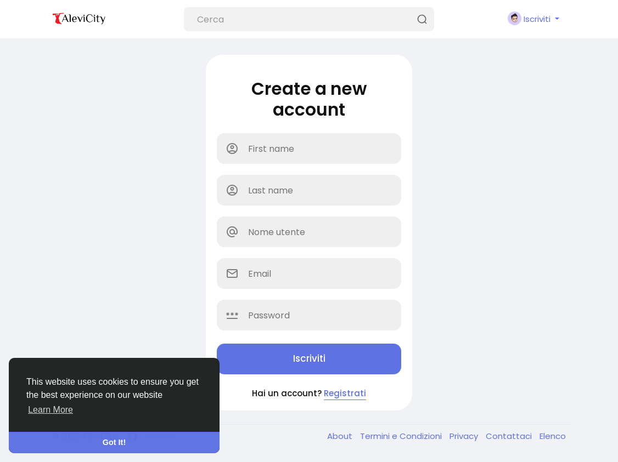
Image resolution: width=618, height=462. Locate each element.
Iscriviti (309, 358)
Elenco (553, 436)
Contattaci (510, 436)
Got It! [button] (114, 442)
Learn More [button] (50, 409)
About (341, 436)
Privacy (465, 436)
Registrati (345, 393)
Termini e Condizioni (402, 436)
